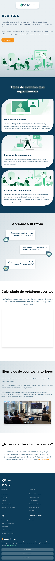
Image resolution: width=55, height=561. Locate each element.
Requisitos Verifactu (35, 507)
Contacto (32, 520)
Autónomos (4, 494)
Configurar (27, 549)
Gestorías (4, 497)
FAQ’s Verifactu (33, 500)
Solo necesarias (27, 554)
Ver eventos (8, 40)
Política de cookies (6, 530)
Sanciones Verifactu (35, 504)
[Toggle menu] (34, 5)
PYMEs (3, 500)
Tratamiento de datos (7, 533)
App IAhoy (32, 510)
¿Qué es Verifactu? (34, 497)
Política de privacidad (7, 523)
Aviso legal (4, 526)
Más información (11, 545)
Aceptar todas (27, 558)
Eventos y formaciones (8, 507)
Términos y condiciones (8, 520)
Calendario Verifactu (35, 494)
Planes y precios (6, 504)
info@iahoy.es (43, 459)
